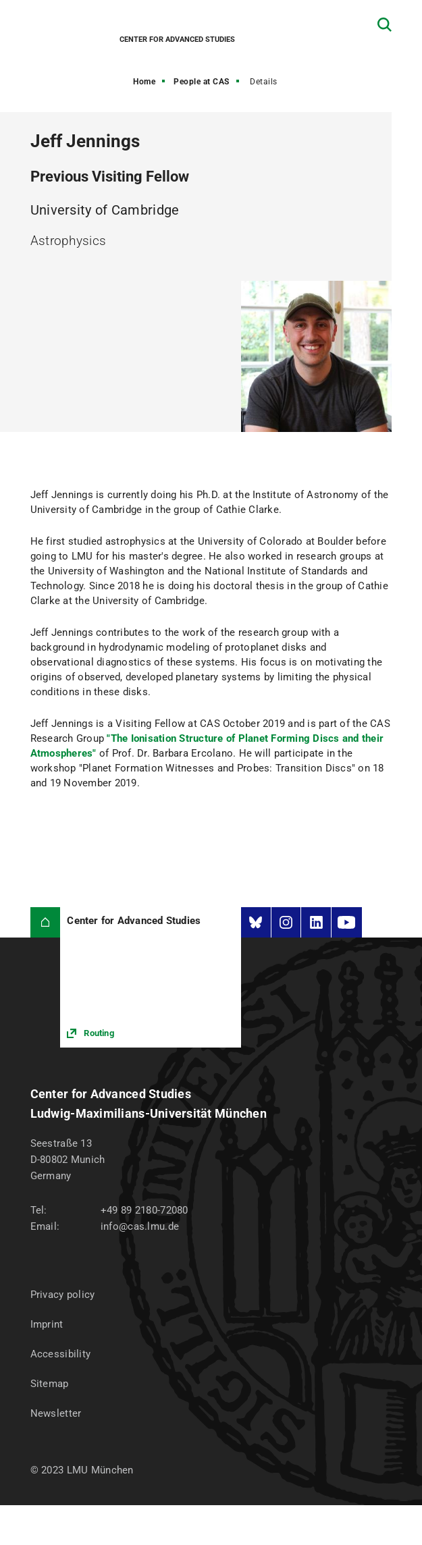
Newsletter (56, 1413)
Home (144, 81)
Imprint (46, 1324)
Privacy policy (62, 1295)
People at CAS (202, 81)
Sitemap (49, 1384)
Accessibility (60, 1354)
